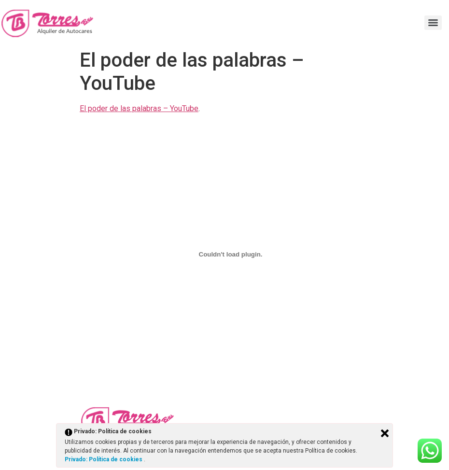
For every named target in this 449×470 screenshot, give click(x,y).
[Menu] (433, 22)
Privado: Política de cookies (104, 459)
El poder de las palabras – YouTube (139, 108)
